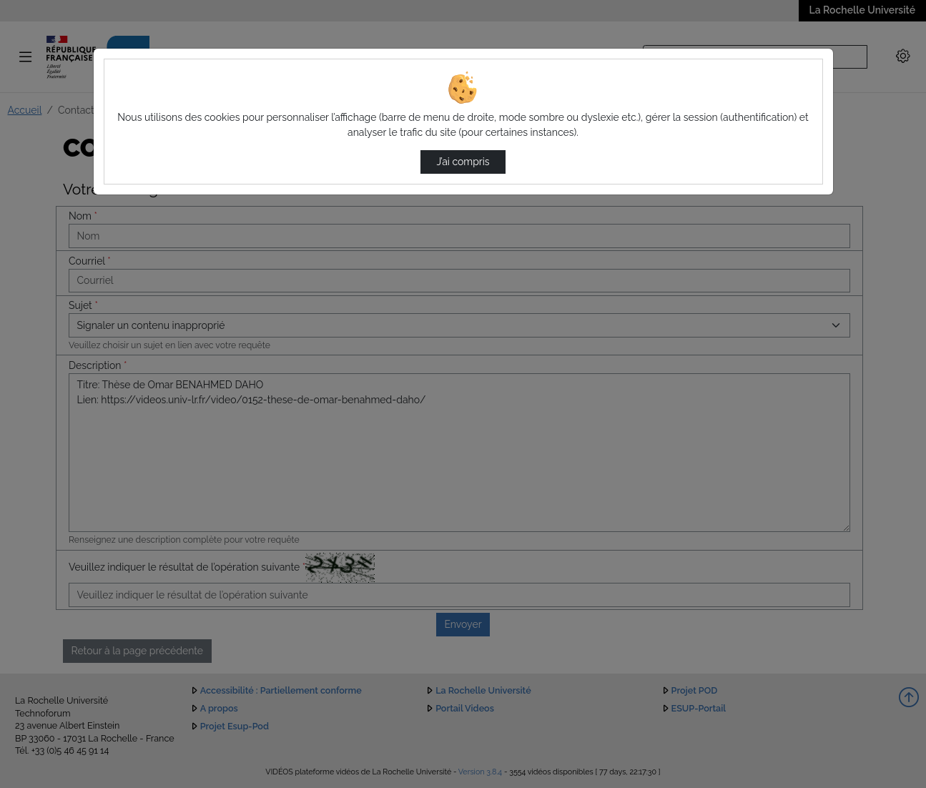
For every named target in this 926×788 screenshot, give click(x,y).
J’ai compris (462, 161)
